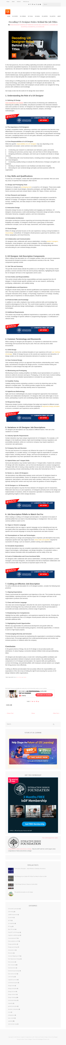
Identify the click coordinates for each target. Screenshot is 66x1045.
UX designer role (31, 27)
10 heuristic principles (13, 909)
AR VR (9, 921)
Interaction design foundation (17, 25)
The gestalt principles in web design (23, 892)
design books (11, 986)
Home (8, 1)
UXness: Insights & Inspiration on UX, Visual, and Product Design (32, 1037)
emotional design (12, 1000)
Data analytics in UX (13, 941)
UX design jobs (37, 25)
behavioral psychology (13, 971)
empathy (10, 1003)
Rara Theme (25, 1039)
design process (12, 992)
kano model (11, 1018)
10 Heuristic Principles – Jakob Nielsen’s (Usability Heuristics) (29, 869)
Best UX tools (11, 929)
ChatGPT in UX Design (13, 932)
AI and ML (10, 918)
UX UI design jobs (40, 27)
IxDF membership (29, 25)
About (13, 1)
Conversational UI (12, 938)
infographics (11, 1015)
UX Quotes (52, 16)
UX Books (37, 16)
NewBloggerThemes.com (43, 1039)
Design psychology (13, 947)
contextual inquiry (13, 983)
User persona (11, 962)
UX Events (15, 16)
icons (9, 1012)
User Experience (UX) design (14, 103)
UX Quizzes (45, 16)
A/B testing (11, 912)
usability (10, 1021)
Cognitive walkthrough (14, 935)
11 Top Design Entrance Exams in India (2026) (25, 884)
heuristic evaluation (13, 1009)
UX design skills (45, 25)
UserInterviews (12, 968)
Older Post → (56, 713)
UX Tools (30, 16)
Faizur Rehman (19, 677)
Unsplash (24, 677)
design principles (12, 989)
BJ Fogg (10, 926)
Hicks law (10, 953)
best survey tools (12, 974)
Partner (19, 1)
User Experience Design (14, 959)
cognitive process (12, 980)
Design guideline (12, 944)
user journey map (12, 1024)
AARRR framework (13, 915)
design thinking (12, 997)
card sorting (11, 977)
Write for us (26, 1)
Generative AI (11, 950)
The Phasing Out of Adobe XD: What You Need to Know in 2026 (30, 876)
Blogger (56, 1037)
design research (12, 994)
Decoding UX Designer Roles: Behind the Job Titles (33, 21)
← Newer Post (9, 713)
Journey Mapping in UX (14, 956)
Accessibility (11, 923)
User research (11, 965)
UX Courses (23, 16)
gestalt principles (12, 1006)
